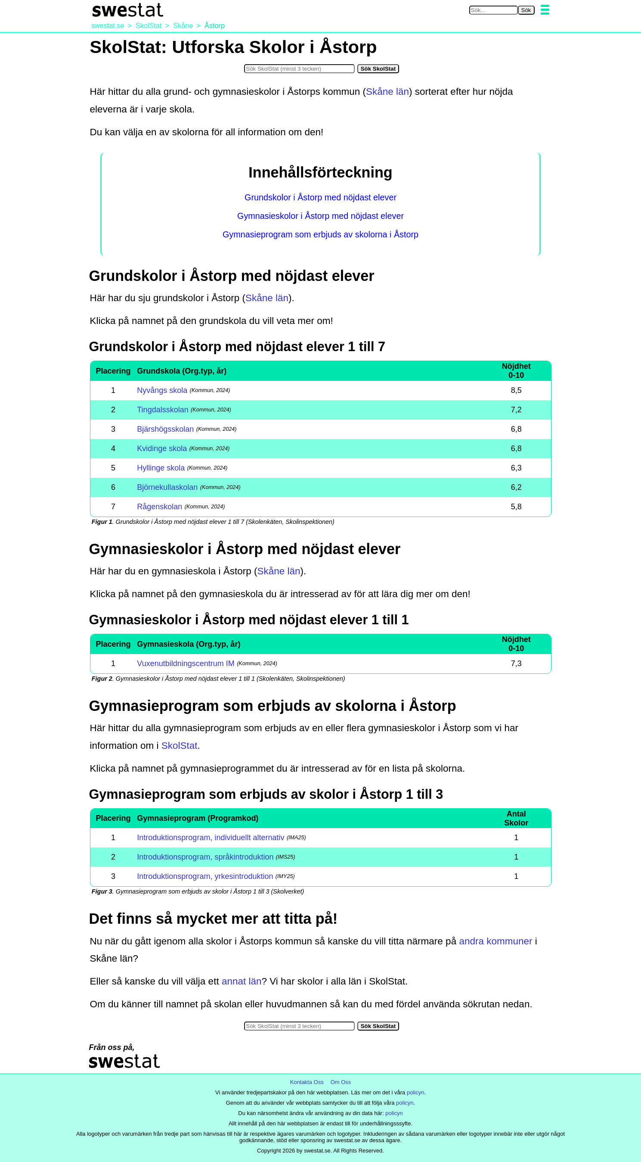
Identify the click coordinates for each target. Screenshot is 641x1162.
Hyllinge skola (161, 468)
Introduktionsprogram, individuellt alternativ (210, 837)
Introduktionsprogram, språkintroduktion (205, 857)
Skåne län (387, 91)
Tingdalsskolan (162, 409)
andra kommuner (495, 941)
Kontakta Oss (307, 1082)
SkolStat (179, 745)
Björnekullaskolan (167, 487)
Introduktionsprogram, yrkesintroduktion (205, 876)
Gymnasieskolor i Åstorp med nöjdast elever (320, 216)
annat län (242, 981)
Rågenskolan (159, 506)
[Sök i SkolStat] (299, 68)
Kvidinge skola (162, 448)
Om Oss (341, 1082)
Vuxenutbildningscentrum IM (185, 663)
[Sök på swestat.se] (493, 10)
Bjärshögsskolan (165, 429)
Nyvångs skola (162, 390)
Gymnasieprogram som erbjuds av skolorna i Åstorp (320, 234)
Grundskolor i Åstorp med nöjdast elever (320, 197)
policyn (415, 1092)
